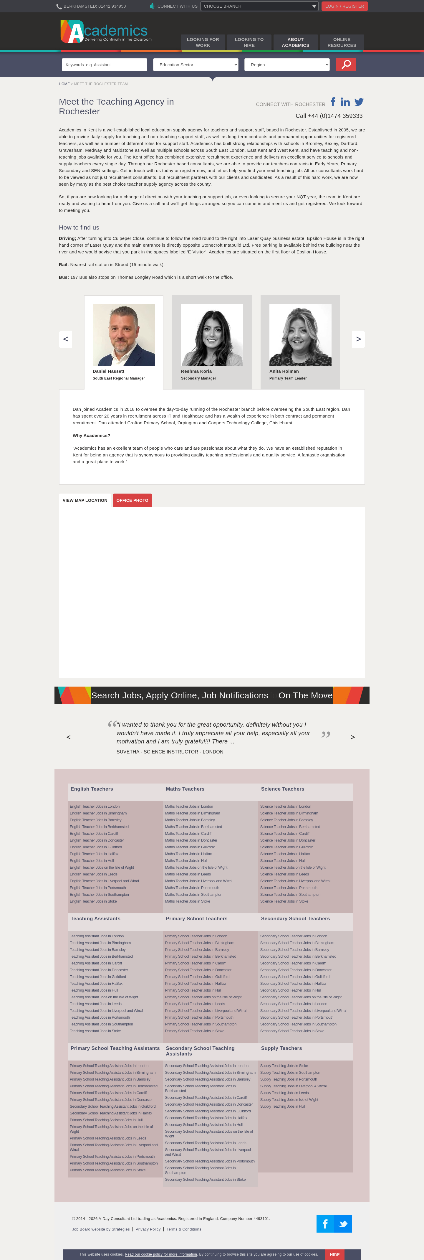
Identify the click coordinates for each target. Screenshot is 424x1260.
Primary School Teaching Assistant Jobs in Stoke (107, 1170)
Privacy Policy (148, 1229)
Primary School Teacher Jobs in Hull (193, 990)
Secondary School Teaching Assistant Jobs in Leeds (205, 1143)
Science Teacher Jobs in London (285, 806)
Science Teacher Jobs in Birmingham (289, 813)
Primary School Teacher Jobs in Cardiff (195, 963)
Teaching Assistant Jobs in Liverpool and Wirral (106, 1010)
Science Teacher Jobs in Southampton (290, 894)
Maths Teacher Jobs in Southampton (193, 894)
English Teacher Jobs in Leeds (93, 874)
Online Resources (341, 42)
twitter (359, 101)
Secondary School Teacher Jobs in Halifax (293, 983)
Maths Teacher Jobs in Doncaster (191, 840)
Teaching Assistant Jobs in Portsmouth (100, 1017)
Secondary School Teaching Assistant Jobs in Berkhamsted (200, 1088)
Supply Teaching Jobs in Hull (282, 1106)
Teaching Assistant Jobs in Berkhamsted (101, 956)
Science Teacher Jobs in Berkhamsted (290, 826)
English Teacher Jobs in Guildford (96, 847)
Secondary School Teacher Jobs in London (293, 936)
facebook (333, 101)
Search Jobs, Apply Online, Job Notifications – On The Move (212, 695)
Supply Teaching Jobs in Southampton (290, 1072)
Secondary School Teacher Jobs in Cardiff (293, 963)
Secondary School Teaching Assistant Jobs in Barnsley (207, 1079)
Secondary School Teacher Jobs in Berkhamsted (298, 956)
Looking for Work (203, 42)
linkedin (345, 101)
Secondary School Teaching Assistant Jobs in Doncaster (209, 1104)
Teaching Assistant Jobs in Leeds (96, 1004)
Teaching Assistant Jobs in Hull (94, 990)
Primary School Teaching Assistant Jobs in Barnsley (110, 1079)
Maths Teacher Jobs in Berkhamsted (193, 826)
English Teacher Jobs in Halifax (94, 854)
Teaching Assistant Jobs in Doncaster (99, 970)
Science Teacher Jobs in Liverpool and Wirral (295, 881)
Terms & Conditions (184, 1229)
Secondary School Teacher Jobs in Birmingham (297, 943)
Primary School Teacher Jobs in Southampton (200, 1024)
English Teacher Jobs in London (95, 806)
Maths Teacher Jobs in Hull (186, 860)
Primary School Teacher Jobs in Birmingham (199, 943)
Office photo (132, 500)
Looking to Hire (249, 42)
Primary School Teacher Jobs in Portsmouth (199, 1017)
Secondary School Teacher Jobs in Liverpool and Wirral (303, 1010)
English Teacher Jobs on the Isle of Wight (102, 867)
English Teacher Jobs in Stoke (93, 901)
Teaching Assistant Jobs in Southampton (101, 1024)
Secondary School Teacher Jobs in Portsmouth (297, 1017)
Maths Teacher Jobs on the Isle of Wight (196, 867)
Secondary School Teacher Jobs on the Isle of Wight (301, 997)
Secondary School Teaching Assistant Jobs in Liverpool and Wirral (208, 1152)
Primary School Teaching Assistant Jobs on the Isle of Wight (111, 1129)
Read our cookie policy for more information (161, 1254)
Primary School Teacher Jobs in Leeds (195, 1004)
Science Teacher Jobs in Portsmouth (288, 887)
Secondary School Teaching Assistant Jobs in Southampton (200, 1170)
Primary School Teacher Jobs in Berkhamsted (200, 956)
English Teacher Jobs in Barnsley (95, 820)
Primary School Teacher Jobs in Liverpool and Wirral (205, 1010)
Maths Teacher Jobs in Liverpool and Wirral (198, 881)
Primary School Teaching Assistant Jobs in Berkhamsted (114, 1086)
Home (64, 84)
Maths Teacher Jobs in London (189, 806)
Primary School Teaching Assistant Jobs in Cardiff (108, 1093)
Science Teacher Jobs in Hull (282, 860)
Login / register (344, 6)
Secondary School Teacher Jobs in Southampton (298, 1024)
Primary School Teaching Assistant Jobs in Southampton (114, 1163)
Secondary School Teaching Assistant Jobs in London (206, 1065)
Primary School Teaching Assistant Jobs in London (109, 1065)
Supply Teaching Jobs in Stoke (284, 1065)
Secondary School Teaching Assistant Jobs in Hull (203, 1124)
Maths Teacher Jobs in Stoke (187, 901)
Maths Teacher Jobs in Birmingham (192, 813)
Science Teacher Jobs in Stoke (284, 901)
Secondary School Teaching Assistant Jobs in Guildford (112, 1106)
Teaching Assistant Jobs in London (97, 936)
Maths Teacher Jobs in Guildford (190, 847)
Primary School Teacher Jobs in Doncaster (198, 970)
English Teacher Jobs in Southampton (99, 894)
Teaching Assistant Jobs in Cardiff (96, 963)
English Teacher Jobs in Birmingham (98, 813)
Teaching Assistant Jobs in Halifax (96, 983)
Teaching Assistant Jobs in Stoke (95, 1031)
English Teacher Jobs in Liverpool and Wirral (104, 881)
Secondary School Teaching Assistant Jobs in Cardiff (206, 1097)
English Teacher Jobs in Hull (92, 860)
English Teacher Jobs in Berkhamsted (99, 826)
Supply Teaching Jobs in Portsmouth (288, 1079)
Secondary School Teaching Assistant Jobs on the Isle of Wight (209, 1133)
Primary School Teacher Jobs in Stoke (194, 1031)
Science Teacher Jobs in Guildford (287, 847)
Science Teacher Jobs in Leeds (284, 874)
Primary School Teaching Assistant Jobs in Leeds (108, 1138)
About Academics (295, 42)
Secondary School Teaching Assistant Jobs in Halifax (111, 1113)
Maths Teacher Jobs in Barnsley (190, 820)
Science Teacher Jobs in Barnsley (286, 820)
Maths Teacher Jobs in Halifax (188, 854)
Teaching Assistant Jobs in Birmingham (100, 943)
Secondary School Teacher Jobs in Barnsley (294, 949)
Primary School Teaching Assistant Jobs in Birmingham (112, 1072)
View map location (85, 500)
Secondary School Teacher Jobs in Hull (290, 990)
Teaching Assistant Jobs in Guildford (98, 976)
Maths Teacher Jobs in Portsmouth (192, 887)
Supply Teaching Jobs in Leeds (284, 1093)
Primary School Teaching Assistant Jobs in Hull (106, 1120)
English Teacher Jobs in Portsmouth (98, 887)
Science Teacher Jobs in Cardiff (284, 833)
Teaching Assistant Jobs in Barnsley (97, 949)
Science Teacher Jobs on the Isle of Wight (292, 867)
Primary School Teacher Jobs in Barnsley (197, 949)
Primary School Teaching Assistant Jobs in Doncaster (111, 1099)
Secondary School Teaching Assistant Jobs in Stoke (205, 1179)
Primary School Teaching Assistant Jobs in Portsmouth (112, 1156)
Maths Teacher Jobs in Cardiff (188, 833)
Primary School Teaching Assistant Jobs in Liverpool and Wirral (114, 1147)
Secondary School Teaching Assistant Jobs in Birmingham (210, 1072)
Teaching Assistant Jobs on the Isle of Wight (104, 997)
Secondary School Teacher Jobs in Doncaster (296, 970)
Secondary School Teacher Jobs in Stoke (292, 1031)
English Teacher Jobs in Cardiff (94, 833)
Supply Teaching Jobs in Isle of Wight (289, 1099)
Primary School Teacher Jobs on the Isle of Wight (203, 997)
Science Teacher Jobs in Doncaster (287, 840)
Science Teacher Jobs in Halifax (285, 854)
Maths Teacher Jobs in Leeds (188, 874)
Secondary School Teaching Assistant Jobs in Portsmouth (209, 1161)
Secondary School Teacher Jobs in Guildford (294, 976)
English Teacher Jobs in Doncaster (97, 840)
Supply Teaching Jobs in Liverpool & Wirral (293, 1086)
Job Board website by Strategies (101, 1229)
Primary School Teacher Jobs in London (196, 936)
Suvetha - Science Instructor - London (170, 751)
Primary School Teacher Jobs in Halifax (195, 983)
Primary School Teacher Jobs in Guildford (197, 976)
